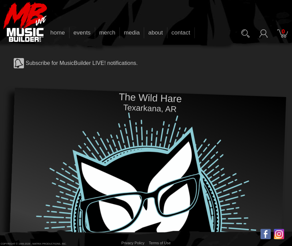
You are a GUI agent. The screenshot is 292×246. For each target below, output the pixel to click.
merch (107, 32)
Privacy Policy (133, 243)
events (82, 32)
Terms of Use (160, 243)
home (57, 32)
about (155, 32)
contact (181, 32)
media (132, 32)
